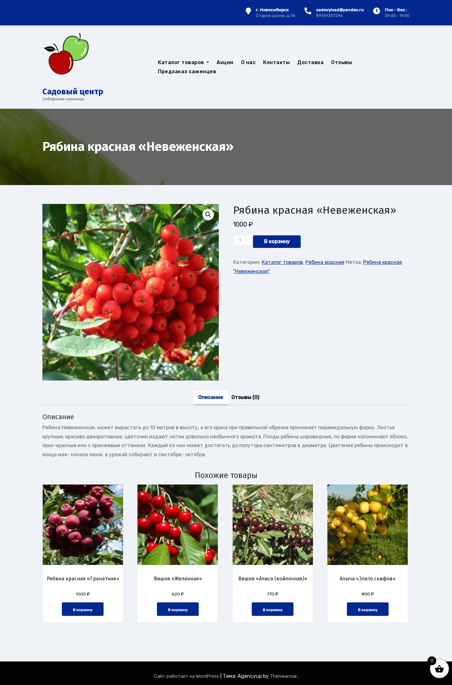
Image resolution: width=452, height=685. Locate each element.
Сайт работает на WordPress (187, 676)
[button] (208, 214)
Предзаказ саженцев (187, 71)
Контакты (276, 62)
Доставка (310, 62)
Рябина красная (324, 262)
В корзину (277, 241)
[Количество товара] (242, 240)
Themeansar (283, 676)
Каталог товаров (183, 62)
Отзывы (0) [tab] (245, 397)
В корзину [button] (83, 610)
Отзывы (341, 62)
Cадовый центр (72, 91)
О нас (248, 62)
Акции (225, 62)
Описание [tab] (210, 397)
